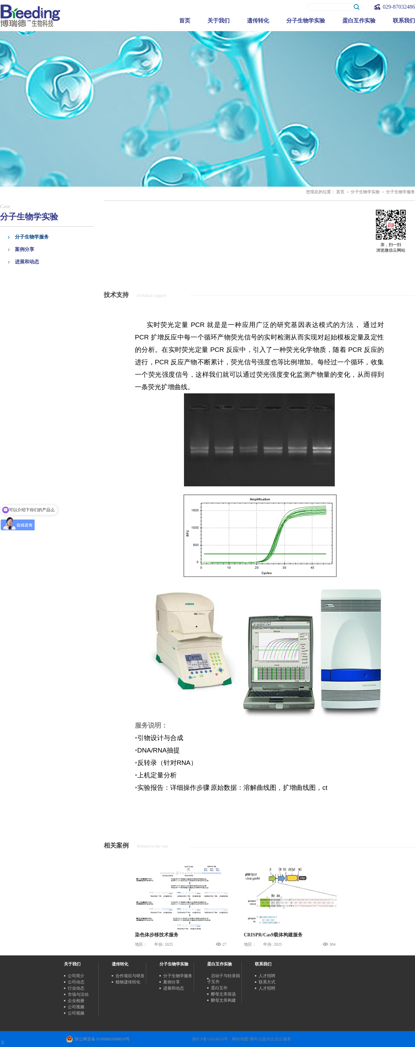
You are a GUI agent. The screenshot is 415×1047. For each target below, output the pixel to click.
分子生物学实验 (365, 191)
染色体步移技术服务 (156, 934)
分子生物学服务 (400, 191)
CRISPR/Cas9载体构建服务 (273, 934)
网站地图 (239, 1039)
